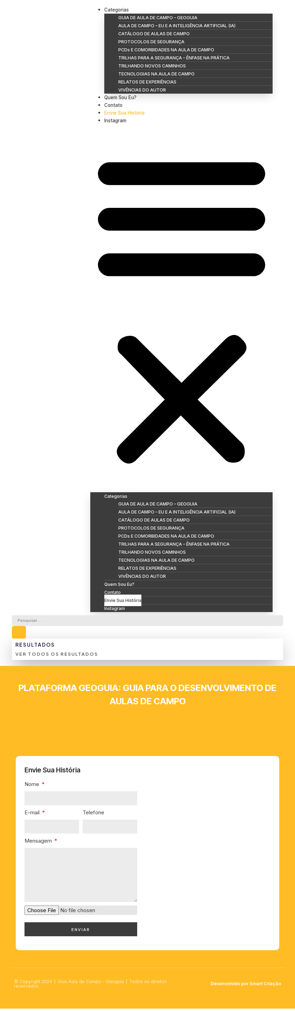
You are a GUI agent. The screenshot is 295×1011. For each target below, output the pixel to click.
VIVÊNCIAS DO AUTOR (142, 90)
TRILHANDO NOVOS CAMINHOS (152, 65)
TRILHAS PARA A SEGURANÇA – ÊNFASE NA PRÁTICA (174, 57)
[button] (181, 308)
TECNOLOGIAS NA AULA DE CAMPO (156, 74)
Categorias (116, 10)
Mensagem (38, 842)
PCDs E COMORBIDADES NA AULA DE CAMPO (166, 49)
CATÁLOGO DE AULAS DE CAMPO (154, 33)
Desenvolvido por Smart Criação (246, 986)
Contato (113, 105)
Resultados (35, 646)
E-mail (32, 814)
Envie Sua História (124, 113)
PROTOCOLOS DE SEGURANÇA (151, 41)
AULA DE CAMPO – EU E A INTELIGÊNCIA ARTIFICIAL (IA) (177, 25)
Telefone (93, 814)
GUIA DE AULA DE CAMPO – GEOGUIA (157, 17)
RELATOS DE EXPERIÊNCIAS (147, 82)
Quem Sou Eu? (120, 97)
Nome (32, 786)
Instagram (115, 120)
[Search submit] (19, 634)
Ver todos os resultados (56, 656)
